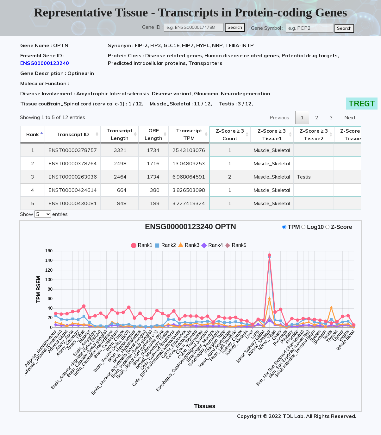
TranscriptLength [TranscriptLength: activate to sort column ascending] (119, 134)
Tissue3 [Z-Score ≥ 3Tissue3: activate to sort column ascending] (354, 135)
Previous (279, 117)
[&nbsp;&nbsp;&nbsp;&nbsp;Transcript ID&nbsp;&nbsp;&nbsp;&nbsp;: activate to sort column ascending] (72, 134)
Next (350, 117)
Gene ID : (152, 27)
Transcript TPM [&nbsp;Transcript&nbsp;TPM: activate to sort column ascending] (189, 134)
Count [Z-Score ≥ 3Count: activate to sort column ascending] (230, 135)
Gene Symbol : (267, 28)
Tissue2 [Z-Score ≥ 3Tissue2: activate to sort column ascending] (314, 135)
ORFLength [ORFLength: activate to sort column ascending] (153, 134)
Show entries (44, 213)
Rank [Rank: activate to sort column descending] (32, 134)
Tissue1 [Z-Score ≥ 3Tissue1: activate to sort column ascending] (272, 135)
